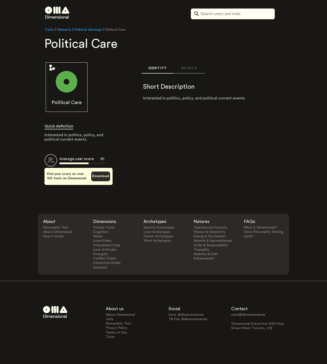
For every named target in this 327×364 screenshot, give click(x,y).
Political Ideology (88, 29)
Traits (48, 29)
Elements (64, 29)
